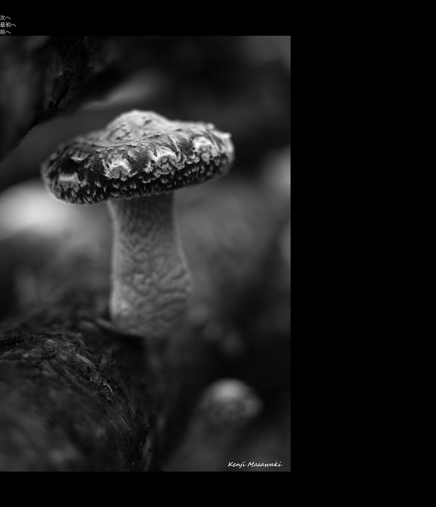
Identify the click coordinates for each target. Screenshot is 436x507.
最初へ (8, 25)
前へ (5, 32)
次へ (5, 17)
